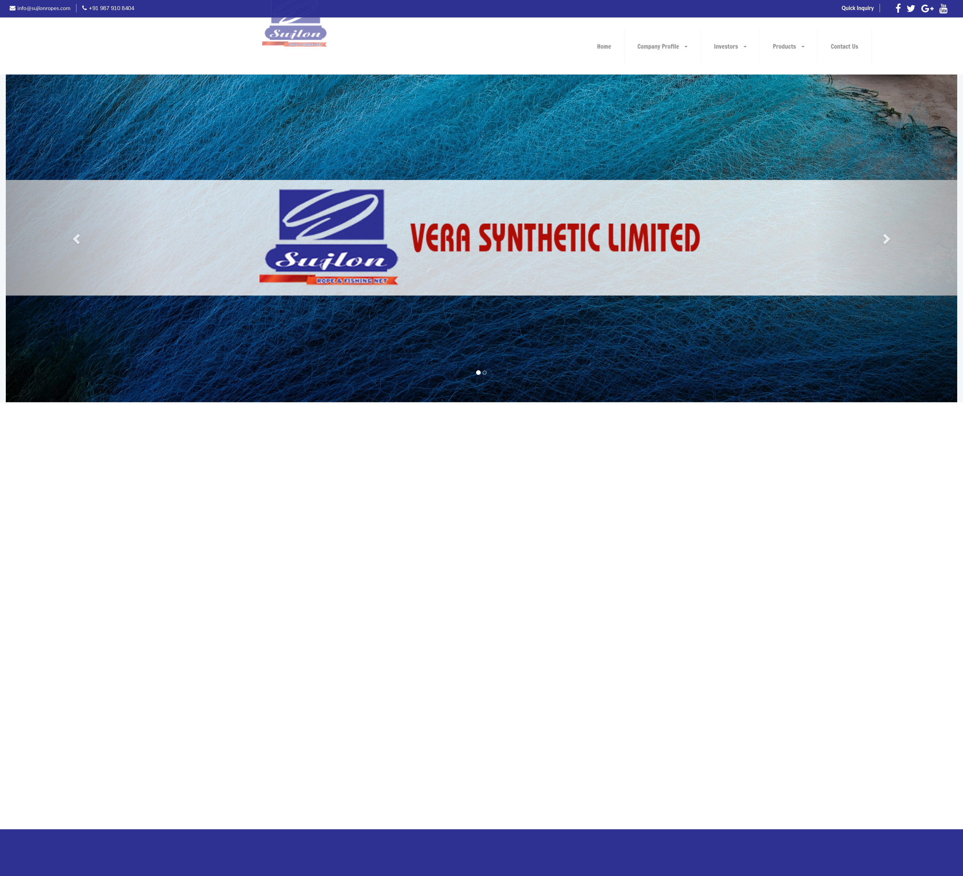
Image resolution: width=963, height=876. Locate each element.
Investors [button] (870, 46)
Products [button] (929, 46)
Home (744, 46)
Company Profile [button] (803, 46)
